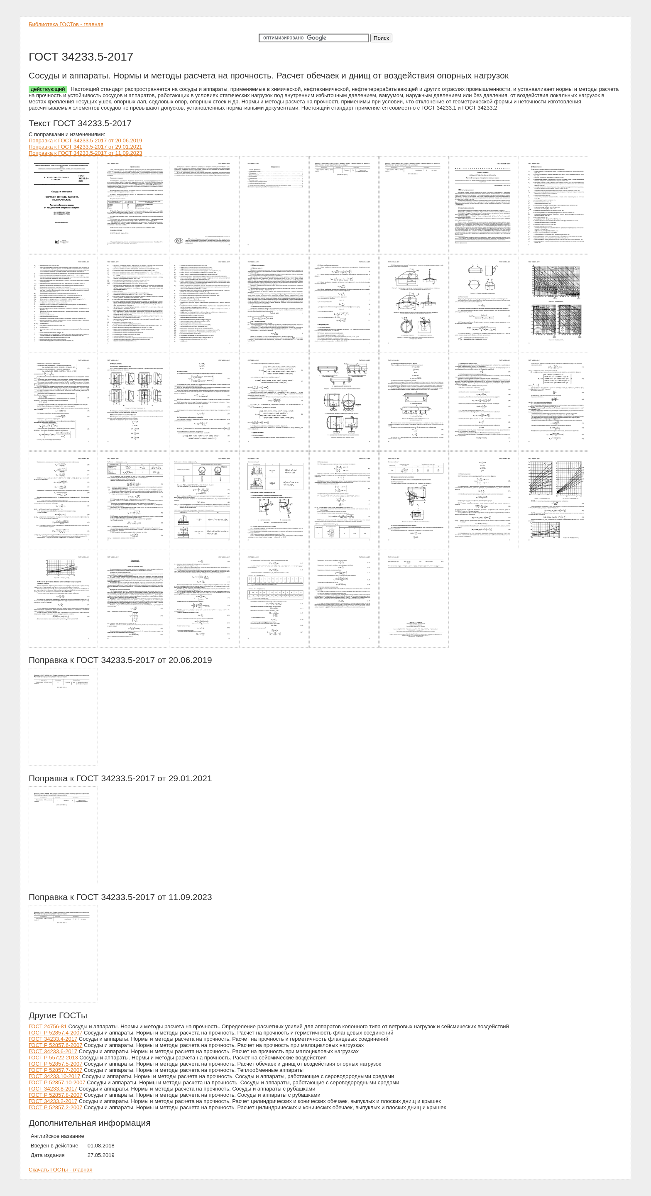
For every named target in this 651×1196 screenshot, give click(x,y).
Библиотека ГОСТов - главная (66, 24)
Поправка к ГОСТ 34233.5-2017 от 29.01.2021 (85, 147)
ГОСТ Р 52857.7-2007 (55, 1070)
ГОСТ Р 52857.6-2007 (55, 1045)
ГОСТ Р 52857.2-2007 (55, 1107)
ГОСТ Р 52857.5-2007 (55, 1064)
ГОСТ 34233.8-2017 (53, 1089)
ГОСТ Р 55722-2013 (53, 1057)
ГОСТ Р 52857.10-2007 (57, 1082)
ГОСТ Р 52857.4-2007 (55, 1033)
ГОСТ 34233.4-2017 (53, 1039)
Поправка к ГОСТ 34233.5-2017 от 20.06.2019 (85, 140)
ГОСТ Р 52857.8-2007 (55, 1095)
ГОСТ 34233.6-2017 (53, 1051)
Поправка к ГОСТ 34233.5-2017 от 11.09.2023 (85, 153)
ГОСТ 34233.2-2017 (53, 1101)
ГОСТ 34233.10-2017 (54, 1076)
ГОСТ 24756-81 (48, 1026)
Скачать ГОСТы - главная (61, 1170)
